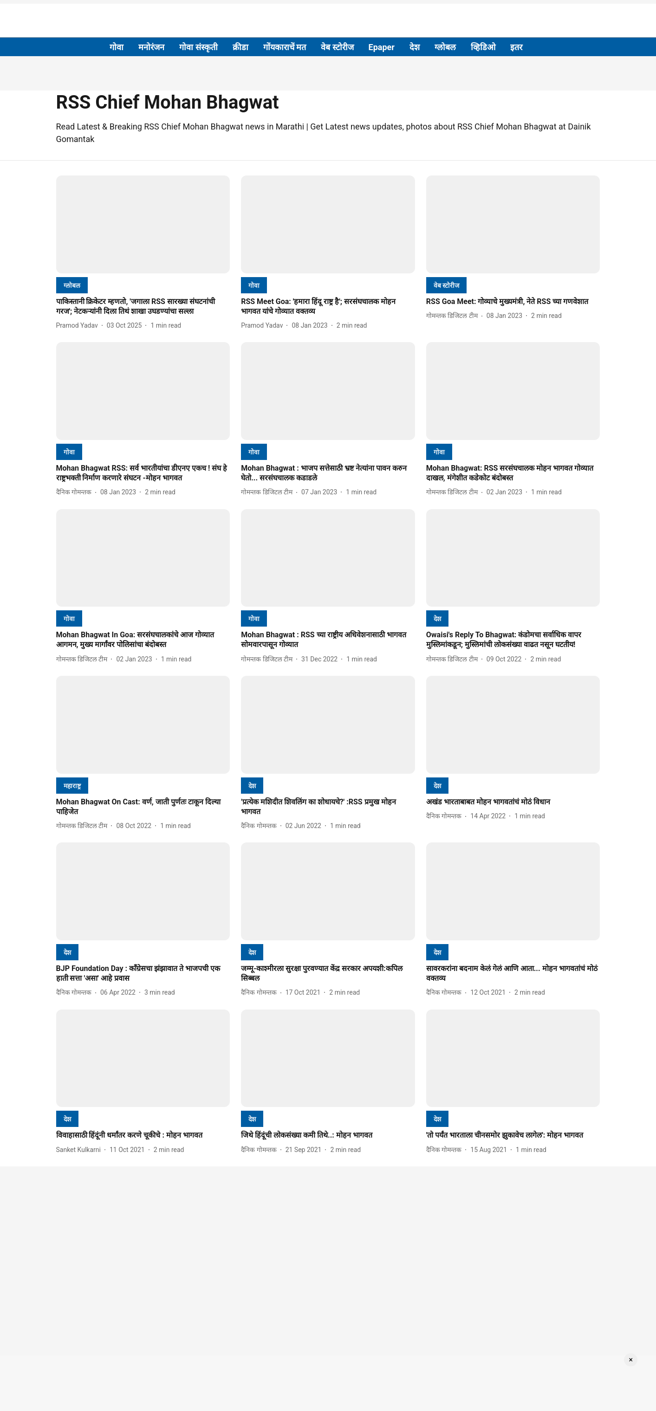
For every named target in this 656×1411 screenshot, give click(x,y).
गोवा (116, 47)
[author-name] (79, 325)
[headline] (143, 307)
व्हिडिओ (483, 47)
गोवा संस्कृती (198, 47)
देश (414, 47)
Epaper (382, 47)
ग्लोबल (445, 47)
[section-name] (72, 285)
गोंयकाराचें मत (284, 47)
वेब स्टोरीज (337, 47)
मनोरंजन (151, 47)
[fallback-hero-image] (143, 224)
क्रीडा (240, 47)
